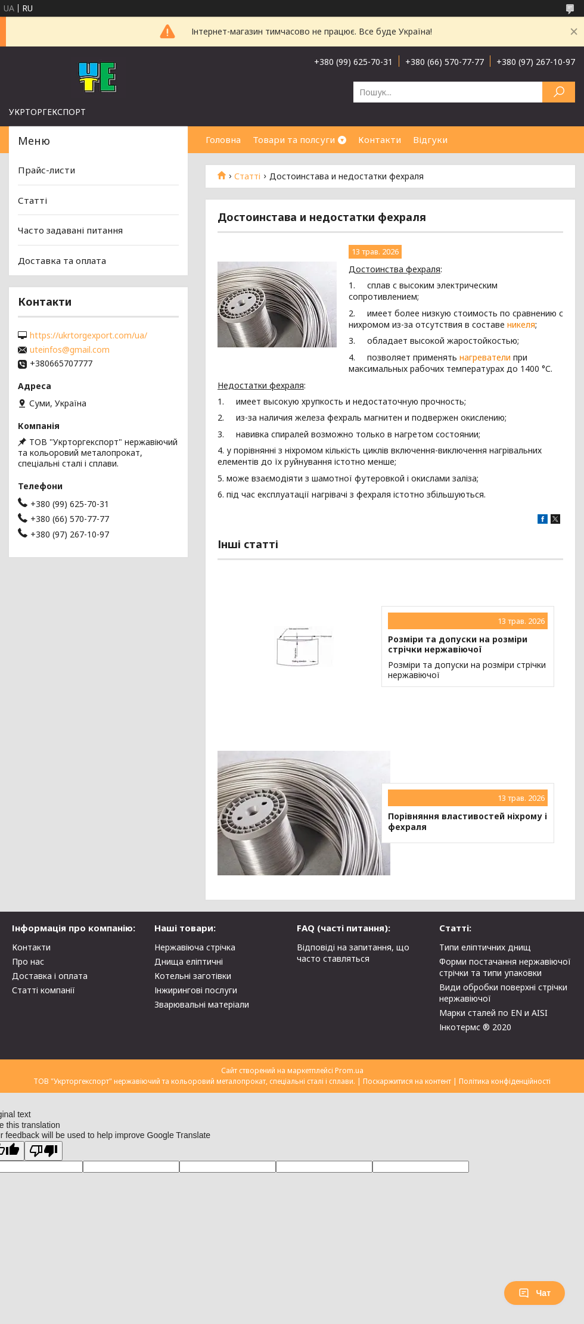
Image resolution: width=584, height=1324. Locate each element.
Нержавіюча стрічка (194, 947)
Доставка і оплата (50, 975)
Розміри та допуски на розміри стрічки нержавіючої (457, 644)
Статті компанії (43, 990)
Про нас (28, 961)
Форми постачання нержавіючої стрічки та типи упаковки (505, 967)
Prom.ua (349, 1070)
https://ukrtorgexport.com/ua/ (88, 335)
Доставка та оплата (62, 260)
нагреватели (485, 357)
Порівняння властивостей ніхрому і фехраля (467, 821)
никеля (521, 324)
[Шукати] (558, 92)
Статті (247, 176)
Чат (534, 1293)
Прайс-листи (46, 170)
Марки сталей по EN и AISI (493, 1012)
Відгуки (430, 139)
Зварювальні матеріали (201, 1004)
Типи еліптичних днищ (485, 947)
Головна (223, 139)
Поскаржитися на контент (407, 1081)
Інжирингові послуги (195, 990)
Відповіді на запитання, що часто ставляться (353, 952)
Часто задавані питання (70, 230)
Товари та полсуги (294, 139)
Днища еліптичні (188, 961)
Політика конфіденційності (505, 1081)
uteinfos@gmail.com (70, 349)
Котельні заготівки (192, 975)
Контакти (379, 139)
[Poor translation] (43, 1151)
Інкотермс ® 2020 (475, 1027)
